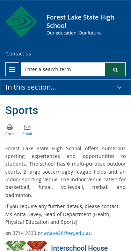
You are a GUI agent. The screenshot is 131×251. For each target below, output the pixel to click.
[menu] (12, 69)
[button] (115, 69)
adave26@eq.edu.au (68, 233)
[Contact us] (19, 53)
